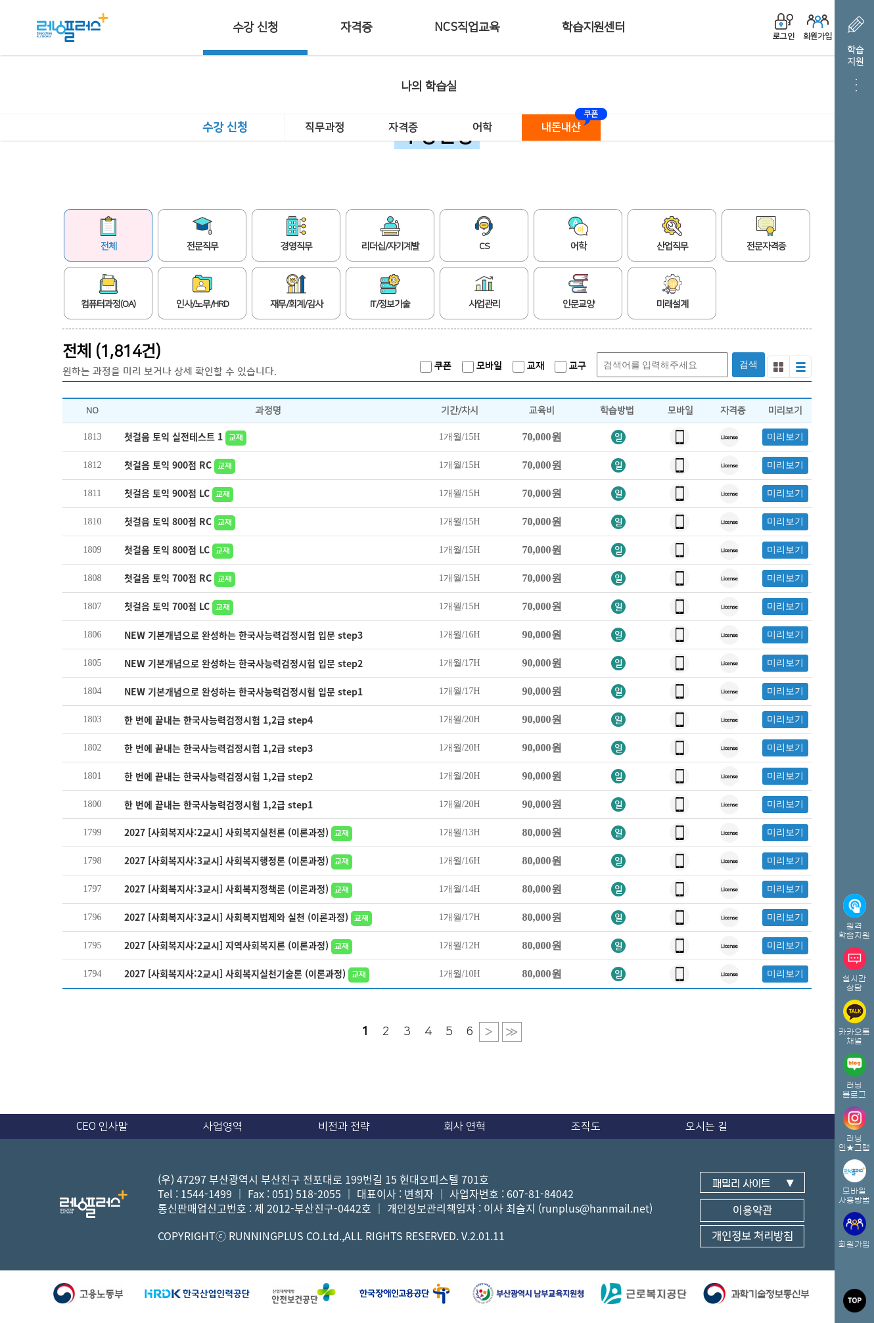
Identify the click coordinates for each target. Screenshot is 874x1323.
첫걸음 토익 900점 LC (180, 492)
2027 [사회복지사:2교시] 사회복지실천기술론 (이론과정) (248, 973)
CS (484, 234)
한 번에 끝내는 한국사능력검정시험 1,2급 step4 (218, 719)
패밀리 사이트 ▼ (753, 1183)
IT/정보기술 (390, 292)
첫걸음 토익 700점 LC (180, 606)
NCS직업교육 (466, 27)
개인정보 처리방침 (752, 1236)
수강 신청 (255, 27)
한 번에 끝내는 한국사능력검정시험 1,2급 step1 (218, 804)
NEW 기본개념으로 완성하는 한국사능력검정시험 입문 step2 (243, 663)
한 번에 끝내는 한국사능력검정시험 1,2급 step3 (218, 747)
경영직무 (296, 234)
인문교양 (578, 292)
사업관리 (484, 292)
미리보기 (785, 437)
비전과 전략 (344, 1126)
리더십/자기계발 (390, 234)
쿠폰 (435, 366)
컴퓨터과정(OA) (108, 292)
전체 (108, 234)
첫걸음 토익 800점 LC (180, 549)
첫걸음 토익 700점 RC (181, 577)
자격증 (356, 27)
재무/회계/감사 (296, 292)
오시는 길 (706, 1126)
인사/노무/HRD (202, 292)
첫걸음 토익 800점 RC (181, 521)
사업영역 (222, 1126)
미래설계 (672, 292)
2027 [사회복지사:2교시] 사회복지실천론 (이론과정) (240, 832)
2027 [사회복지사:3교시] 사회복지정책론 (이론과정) (240, 888)
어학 (482, 127)
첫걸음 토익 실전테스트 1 (187, 436)
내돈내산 (561, 127)
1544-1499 (206, 1193)
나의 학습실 (429, 86)
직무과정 (324, 127)
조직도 (586, 1126)
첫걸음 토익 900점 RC (181, 464)
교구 (570, 366)
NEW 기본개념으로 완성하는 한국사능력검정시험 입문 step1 (243, 691)
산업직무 (672, 234)
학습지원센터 (593, 27)
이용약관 (752, 1211)
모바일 (482, 366)
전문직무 (202, 234)
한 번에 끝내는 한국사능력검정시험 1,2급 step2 (218, 776)
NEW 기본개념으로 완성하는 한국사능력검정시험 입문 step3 (243, 634)
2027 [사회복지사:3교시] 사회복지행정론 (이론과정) (240, 860)
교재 (528, 366)
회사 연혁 (465, 1126)
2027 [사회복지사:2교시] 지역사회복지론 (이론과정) (240, 945)
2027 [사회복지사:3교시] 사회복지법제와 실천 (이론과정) (249, 916)
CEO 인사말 (102, 1126)
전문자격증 (766, 234)
